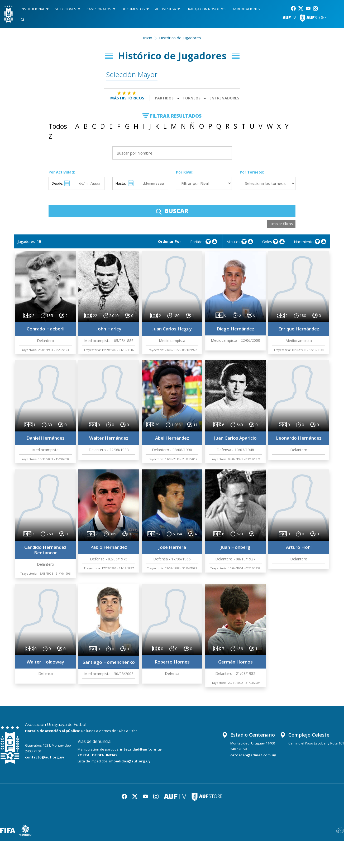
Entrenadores (224, 97)
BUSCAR (172, 211)
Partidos (164, 97)
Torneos (191, 97)
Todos (58, 126)
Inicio (147, 37)
